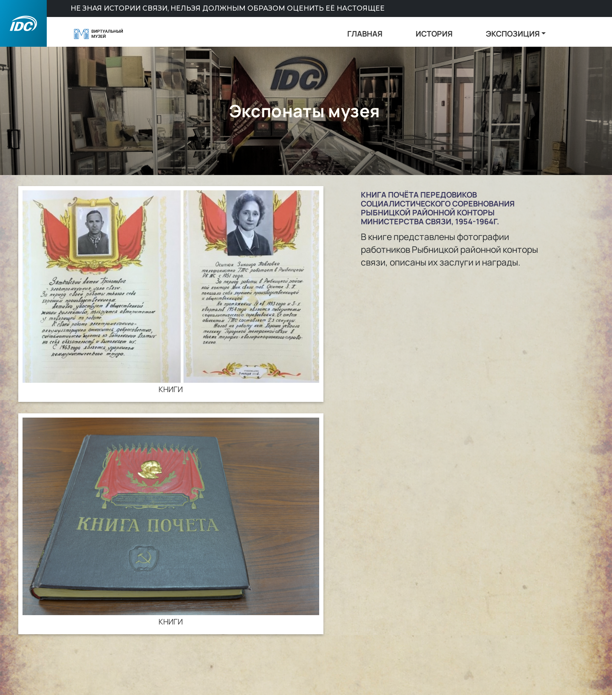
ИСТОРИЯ (434, 33)
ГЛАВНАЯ (364, 33)
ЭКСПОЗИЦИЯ (513, 33)
